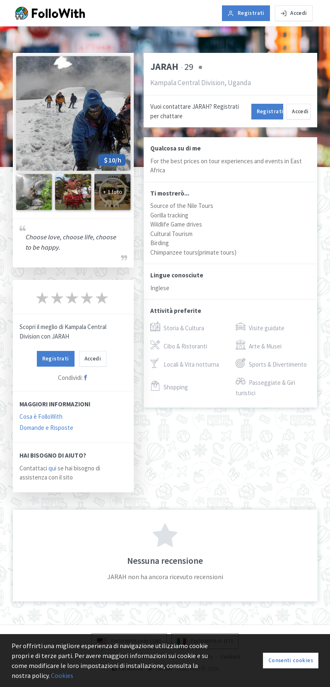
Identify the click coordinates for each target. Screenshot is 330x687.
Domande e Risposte (46, 428)
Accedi (293, 13)
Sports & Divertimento (271, 363)
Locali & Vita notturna (184, 363)
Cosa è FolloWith (41, 416)
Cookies (62, 675)
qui (52, 468)
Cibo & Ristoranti (178, 345)
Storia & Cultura (177, 327)
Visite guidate (260, 327)
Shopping (169, 386)
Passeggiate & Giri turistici (265, 387)
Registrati (245, 13)
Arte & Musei (259, 345)
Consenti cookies (290, 660)
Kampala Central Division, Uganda (200, 82)
